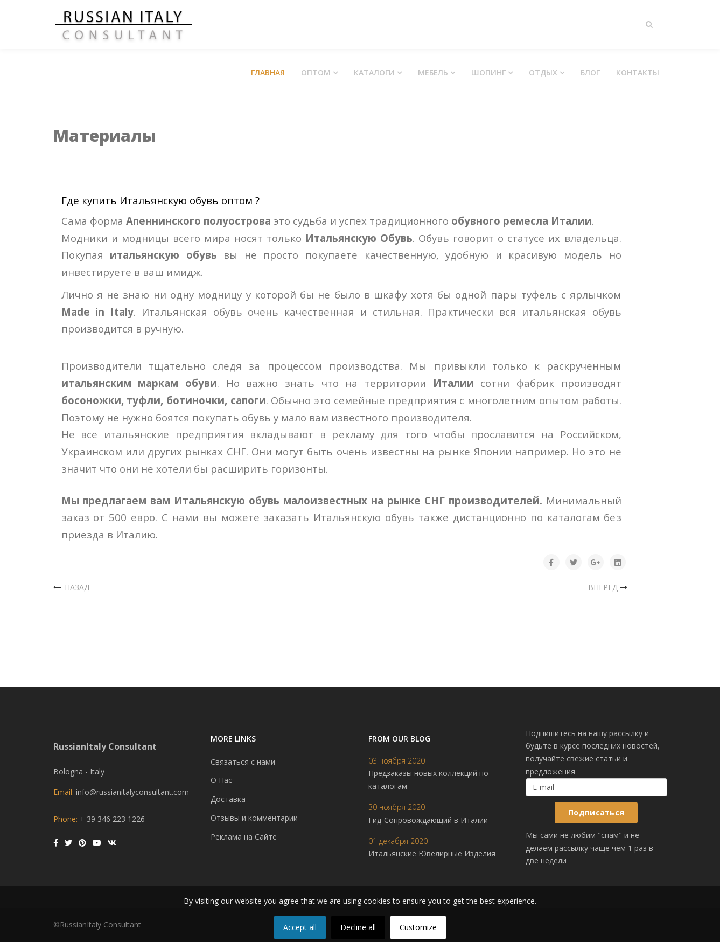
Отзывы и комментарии (254, 818)
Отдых (543, 72)
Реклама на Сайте (244, 837)
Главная (268, 72)
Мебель (433, 72)
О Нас (221, 780)
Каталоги (374, 72)
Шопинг (488, 72)
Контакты (637, 72)
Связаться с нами (243, 762)
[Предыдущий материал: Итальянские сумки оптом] (71, 587)
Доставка (228, 799)
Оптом (316, 72)
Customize (418, 927)
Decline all (358, 927)
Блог (590, 72)
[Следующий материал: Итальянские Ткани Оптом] (609, 587)
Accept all (300, 927)
